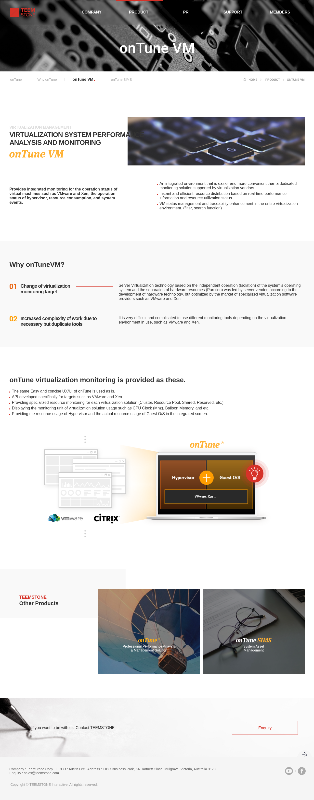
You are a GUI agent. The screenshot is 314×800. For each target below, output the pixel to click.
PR (185, 12)
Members (280, 12)
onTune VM (82, 79)
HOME (253, 79)
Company (92, 12)
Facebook (302, 771)
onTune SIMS (121, 79)
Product (138, 12)
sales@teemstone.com (41, 773)
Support (232, 12)
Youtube (289, 771)
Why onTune (47, 79)
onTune (16, 79)
